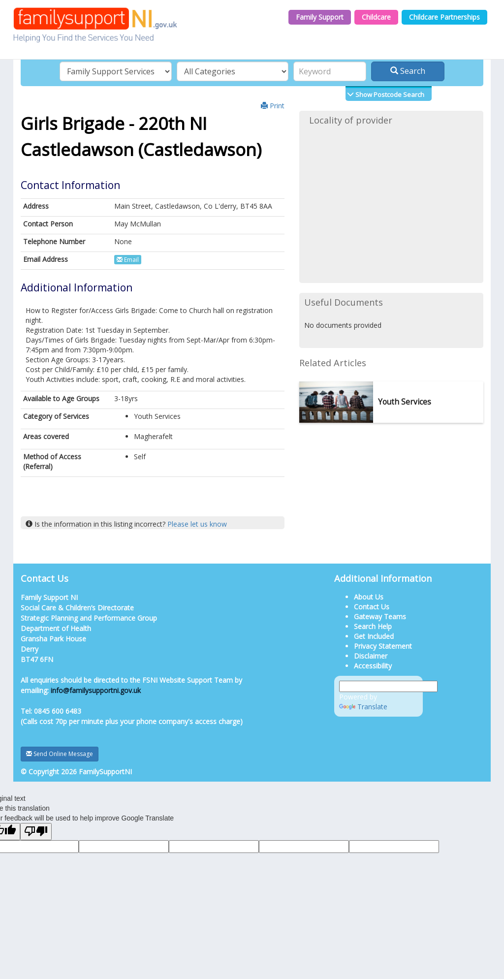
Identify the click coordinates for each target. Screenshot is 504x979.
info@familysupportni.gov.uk (96, 690)
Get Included (374, 636)
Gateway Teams (380, 616)
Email (128, 259)
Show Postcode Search (389, 94)
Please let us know (197, 524)
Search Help (373, 626)
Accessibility (373, 665)
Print (272, 105)
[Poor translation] (36, 831)
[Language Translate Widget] (388, 686)
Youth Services (404, 402)
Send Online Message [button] (59, 754)
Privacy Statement (383, 646)
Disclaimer (370, 656)
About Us (368, 596)
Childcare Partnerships (444, 17)
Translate (363, 706)
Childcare (376, 17)
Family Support (320, 17)
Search (407, 70)
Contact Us (371, 606)
